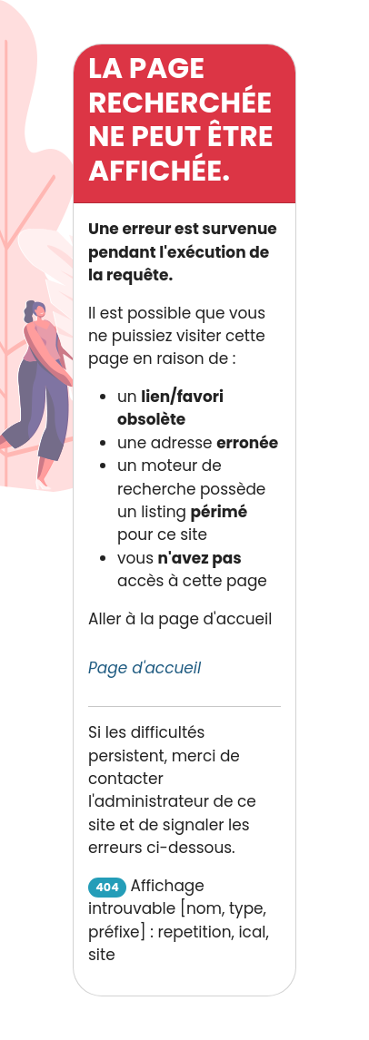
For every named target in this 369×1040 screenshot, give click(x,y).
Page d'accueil (144, 668)
